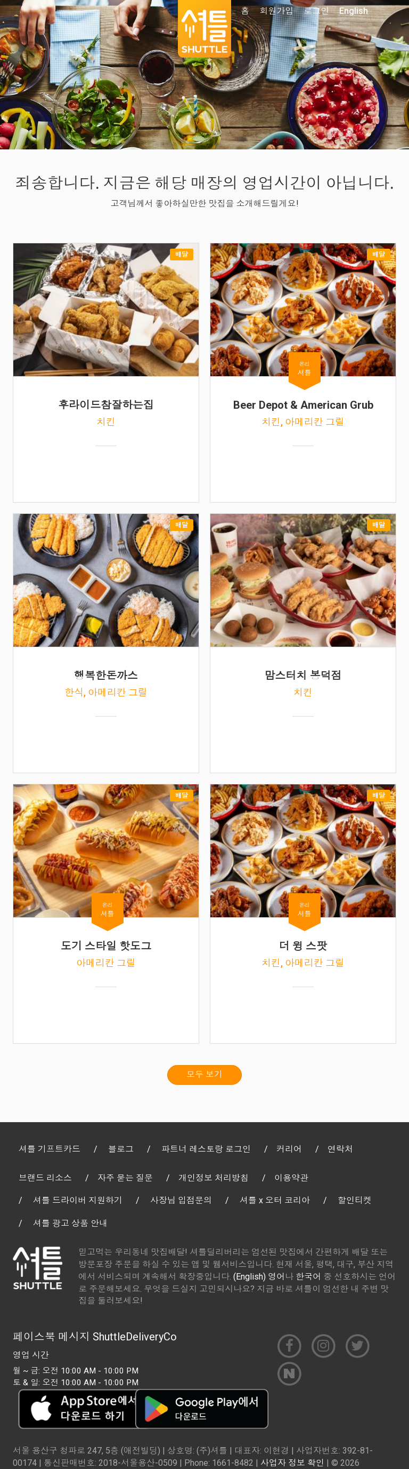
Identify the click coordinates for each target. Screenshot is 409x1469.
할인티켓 (355, 1200)
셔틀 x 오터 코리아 (275, 1200)
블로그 (121, 1149)
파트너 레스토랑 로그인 (206, 1149)
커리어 (289, 1149)
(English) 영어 (259, 1277)
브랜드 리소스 (45, 1178)
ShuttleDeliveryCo (135, 1336)
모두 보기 (204, 1074)
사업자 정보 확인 (292, 1463)
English (353, 11)
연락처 (340, 1149)
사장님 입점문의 (181, 1200)
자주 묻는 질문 (125, 1178)
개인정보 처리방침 (213, 1178)
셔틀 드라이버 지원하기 (77, 1200)
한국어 (308, 1277)
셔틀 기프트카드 (49, 1149)
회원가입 (276, 11)
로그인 (316, 11)
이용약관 (291, 1178)
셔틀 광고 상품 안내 (70, 1223)
